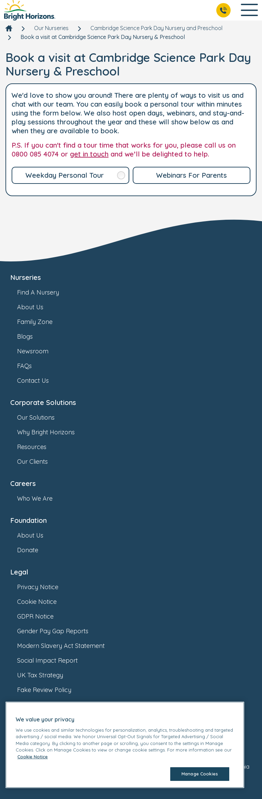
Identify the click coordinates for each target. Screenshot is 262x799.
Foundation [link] (28, 520)
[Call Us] (223, 10)
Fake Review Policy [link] (51, 690)
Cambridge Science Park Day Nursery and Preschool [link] (156, 28)
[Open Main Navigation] (249, 10)
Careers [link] (23, 483)
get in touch (89, 154)
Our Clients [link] (39, 461)
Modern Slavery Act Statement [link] (67, 646)
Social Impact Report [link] (54, 660)
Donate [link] (34, 550)
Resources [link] (38, 447)
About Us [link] (37, 307)
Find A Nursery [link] (45, 292)
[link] (29, 10)
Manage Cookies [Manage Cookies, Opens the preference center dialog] (199, 773)
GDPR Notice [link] (42, 616)
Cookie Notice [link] (43, 602)
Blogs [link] (31, 336)
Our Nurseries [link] (51, 28)
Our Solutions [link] (42, 417)
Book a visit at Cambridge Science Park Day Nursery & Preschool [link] (102, 36)
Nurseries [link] (25, 277)
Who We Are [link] (41, 498)
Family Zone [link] (41, 322)
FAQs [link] (31, 366)
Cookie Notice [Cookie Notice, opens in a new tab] (32, 756)
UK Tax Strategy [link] (47, 675)
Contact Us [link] (39, 380)
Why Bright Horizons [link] (52, 432)
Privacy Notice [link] (44, 587)
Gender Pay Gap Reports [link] (59, 631)
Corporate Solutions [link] (43, 402)
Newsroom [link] (39, 351)
